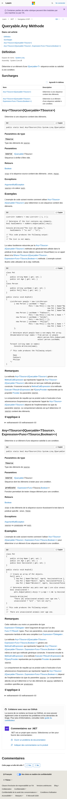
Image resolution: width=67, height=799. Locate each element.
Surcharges (8, 40)
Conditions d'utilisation (48, 792)
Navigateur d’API (24, 19)
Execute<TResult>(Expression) (17, 390)
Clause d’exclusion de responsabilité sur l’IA (18, 786)
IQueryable (18, 154)
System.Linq (19, 58)
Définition (7, 37)
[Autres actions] (63, 19)
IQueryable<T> (34, 66)
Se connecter (60, 3)
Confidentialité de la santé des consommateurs (19, 792)
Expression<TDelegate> (15, 628)
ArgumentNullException (14, 185)
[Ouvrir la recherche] (52, 3)
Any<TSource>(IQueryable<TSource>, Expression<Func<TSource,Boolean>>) (32, 46)
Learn (4, 19)
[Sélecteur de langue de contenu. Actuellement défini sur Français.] (7, 774)
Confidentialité (19, 789)
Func (30, 488)
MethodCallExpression (14, 380)
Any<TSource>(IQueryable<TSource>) (18, 43)
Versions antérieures (44, 786)
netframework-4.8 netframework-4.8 (21, 423)
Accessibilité (6, 796)
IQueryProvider (40, 390)
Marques (18, 796)
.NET (12, 19)
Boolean (8, 169)
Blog (56, 786)
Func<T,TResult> (12, 631)
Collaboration (7, 789)
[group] (35, 127)
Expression (22, 488)
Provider (16, 393)
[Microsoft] (33, 3)
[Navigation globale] (2, 3)
